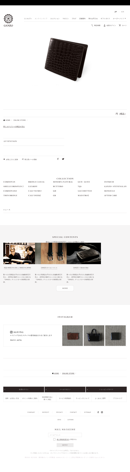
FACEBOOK (98, 412)
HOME (6, 120)
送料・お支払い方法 (12, 398)
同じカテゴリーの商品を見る (14, 127)
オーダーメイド (118, 19)
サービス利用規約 (65, 398)
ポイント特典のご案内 (29, 398)
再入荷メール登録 (31, 159)
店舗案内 (82, 19)
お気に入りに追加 (12, 159)
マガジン (66, 19)
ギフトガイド (105, 19)
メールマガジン (65, 389)
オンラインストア (41, 19)
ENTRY (65, 445)
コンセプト (28, 19)
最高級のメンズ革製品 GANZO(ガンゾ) (53, 457)
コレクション (55, 19)
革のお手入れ (93, 19)
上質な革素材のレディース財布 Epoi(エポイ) (87, 457)
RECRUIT (45, 412)
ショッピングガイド (106, 389)
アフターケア (117, 398)
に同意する (65, 439)
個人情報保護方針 (63, 439)
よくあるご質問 (100, 398)
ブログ (74, 19)
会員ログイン (23, 389)
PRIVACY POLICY (59, 412)
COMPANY (31, 412)
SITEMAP (87, 412)
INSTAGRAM (103, 412)
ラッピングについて (82, 398)
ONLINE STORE (19, 120)
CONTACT (73, 412)
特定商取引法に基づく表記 (47, 398)
